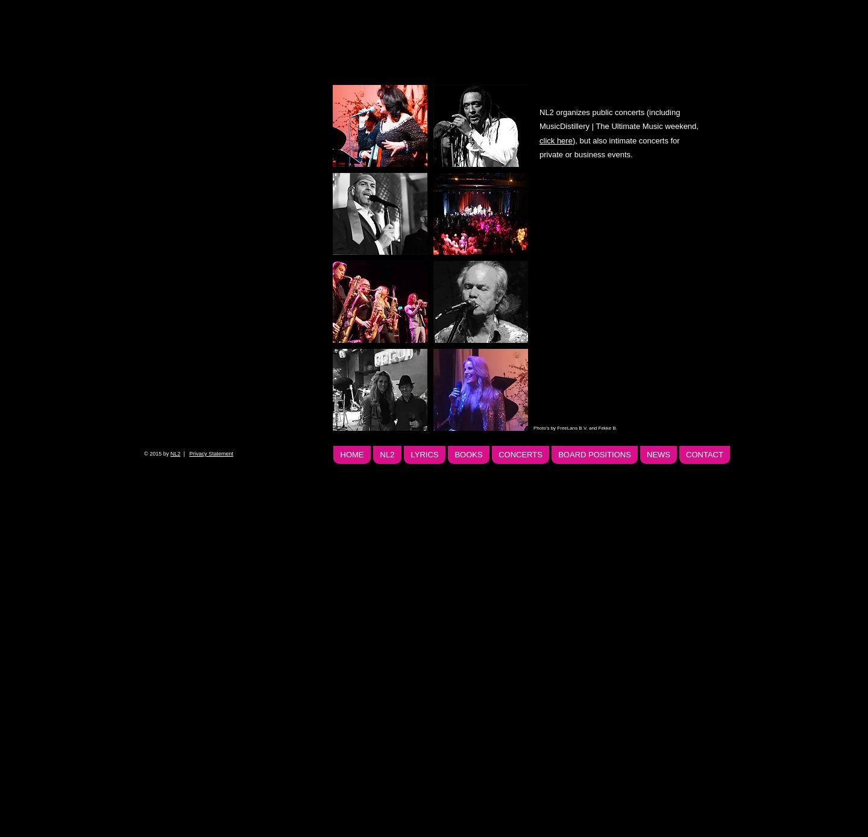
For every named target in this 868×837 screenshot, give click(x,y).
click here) (557, 140)
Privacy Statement (211, 454)
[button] (380, 126)
